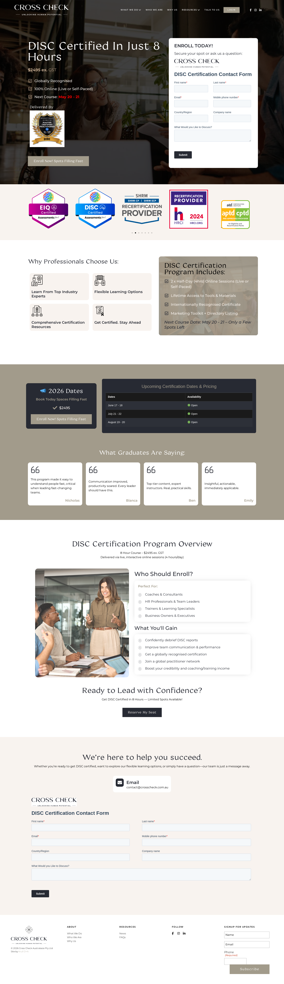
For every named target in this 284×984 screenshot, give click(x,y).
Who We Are (74, 937)
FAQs (122, 937)
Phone (230, 953)
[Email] (120, 783)
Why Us (71, 941)
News (122, 933)
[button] (132, 232)
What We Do (74, 933)
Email (133, 782)
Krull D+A (23, 951)
